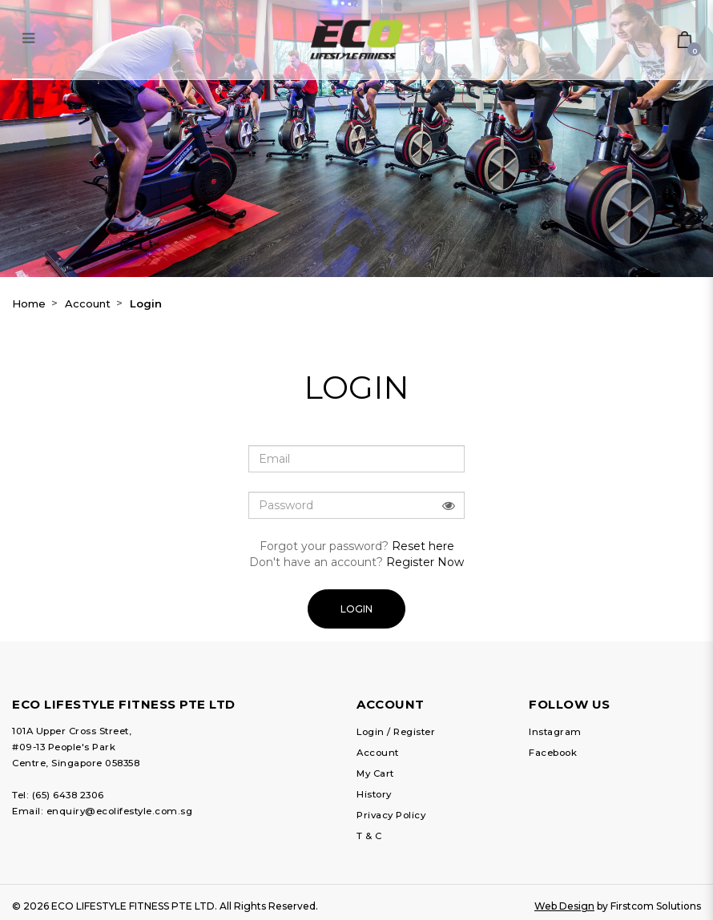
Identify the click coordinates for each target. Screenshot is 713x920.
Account (88, 303)
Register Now (425, 562)
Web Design (564, 906)
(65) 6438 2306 (68, 795)
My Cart (375, 773)
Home (29, 303)
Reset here (423, 546)
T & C (369, 836)
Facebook (553, 752)
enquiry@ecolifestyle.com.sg (119, 811)
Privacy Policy (390, 815)
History (374, 794)
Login (146, 303)
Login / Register (395, 731)
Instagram (555, 731)
